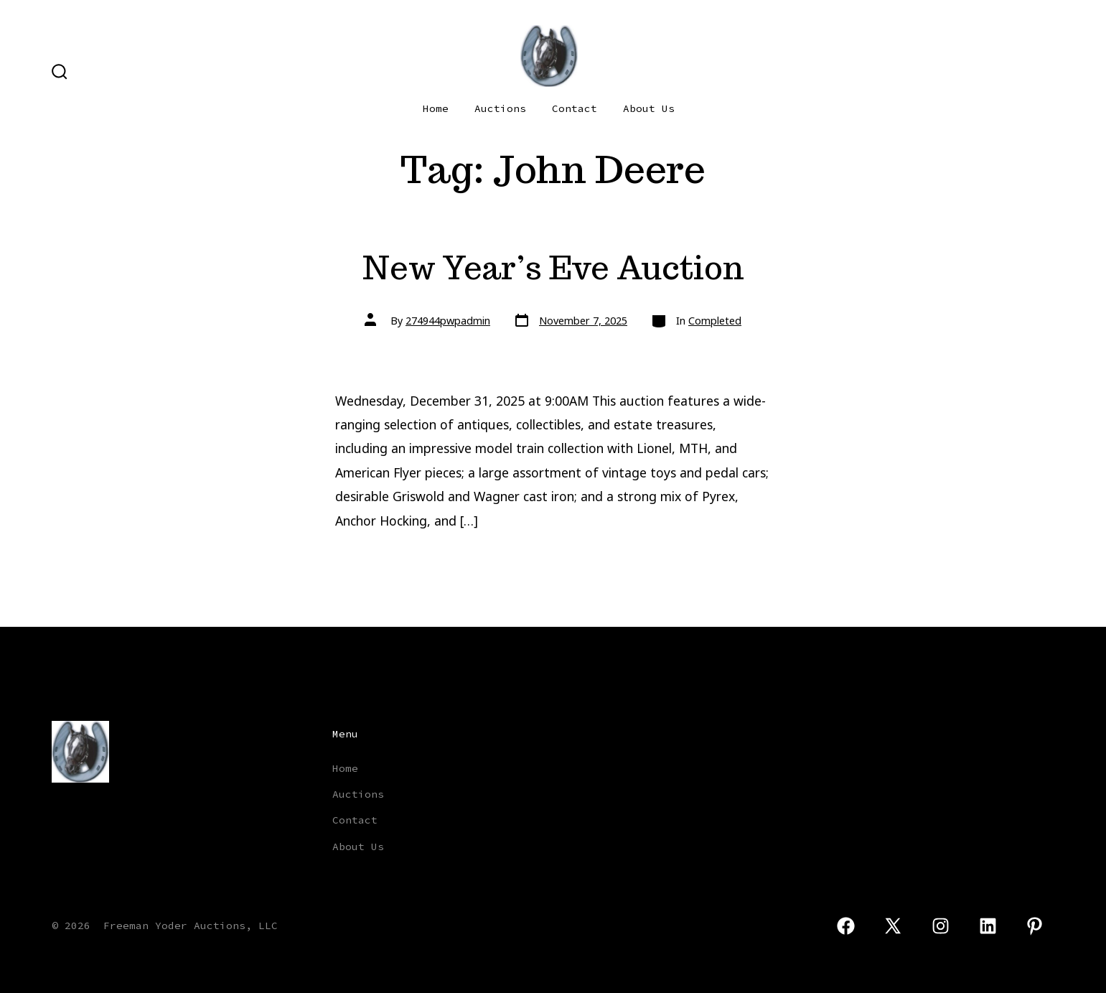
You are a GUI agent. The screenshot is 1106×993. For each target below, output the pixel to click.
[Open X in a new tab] (893, 926)
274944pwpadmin (448, 320)
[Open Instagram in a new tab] (940, 926)
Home (436, 108)
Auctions (500, 108)
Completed (714, 320)
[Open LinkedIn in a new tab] (988, 926)
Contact (574, 108)
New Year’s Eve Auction (553, 267)
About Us (649, 108)
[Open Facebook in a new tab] (846, 926)
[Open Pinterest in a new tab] (1034, 926)
